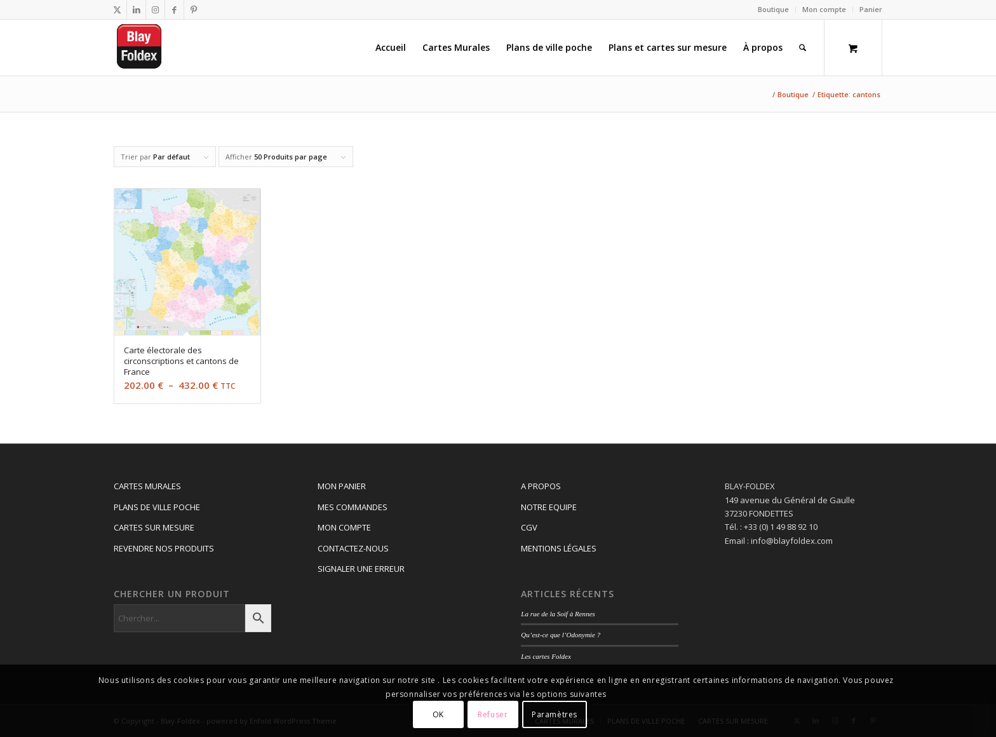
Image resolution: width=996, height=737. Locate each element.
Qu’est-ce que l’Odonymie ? (560, 635)
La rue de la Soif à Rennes (558, 614)
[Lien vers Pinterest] (193, 9)
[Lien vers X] (117, 9)
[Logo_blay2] (140, 48)
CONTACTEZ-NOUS (353, 548)
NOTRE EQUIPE (549, 507)
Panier (870, 9)
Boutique (773, 9)
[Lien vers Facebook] (174, 9)
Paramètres (554, 714)
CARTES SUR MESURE (154, 527)
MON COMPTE (344, 527)
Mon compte (824, 9)
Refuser (493, 714)
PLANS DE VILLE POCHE (157, 507)
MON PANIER (342, 486)
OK (438, 714)
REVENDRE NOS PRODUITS (164, 548)
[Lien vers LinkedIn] (136, 9)
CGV (529, 527)
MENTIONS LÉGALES (558, 548)
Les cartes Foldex (546, 656)
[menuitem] (773, 9)
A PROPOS (541, 486)
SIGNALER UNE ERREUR (361, 568)
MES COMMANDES (352, 507)
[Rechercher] (802, 48)
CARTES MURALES (147, 486)
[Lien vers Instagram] (155, 9)
